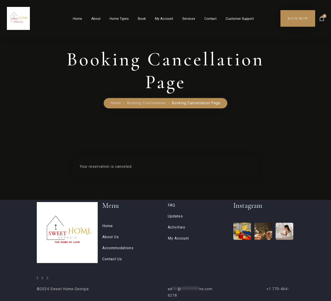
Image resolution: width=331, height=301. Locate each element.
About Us (110, 237)
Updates (175, 216)
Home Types (119, 19)
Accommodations (118, 248)
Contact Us (112, 259)
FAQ (171, 205)
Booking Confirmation (146, 103)
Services (188, 19)
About (95, 19)
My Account (164, 19)
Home (77, 19)
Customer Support (240, 19)
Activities (176, 227)
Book (142, 19)
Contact (210, 19)
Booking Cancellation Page (196, 103)
